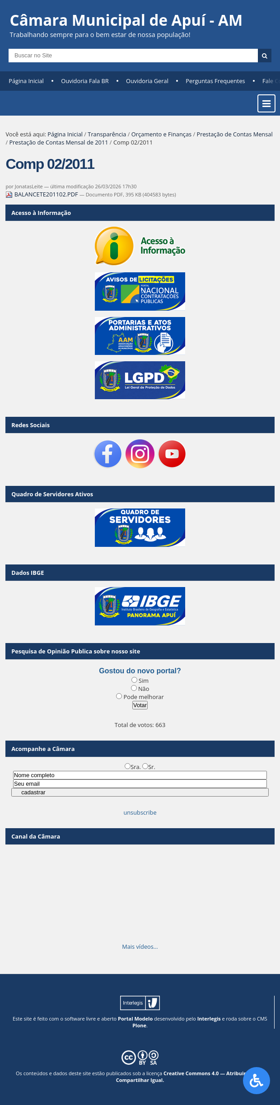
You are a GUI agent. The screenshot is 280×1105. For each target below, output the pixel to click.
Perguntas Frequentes (215, 81)
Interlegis (209, 1018)
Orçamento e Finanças (161, 134)
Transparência (107, 134)
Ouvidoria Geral (147, 81)
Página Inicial (26, 81)
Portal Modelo (135, 1018)
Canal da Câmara (35, 836)
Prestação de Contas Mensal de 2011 (58, 142)
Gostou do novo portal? (140, 671)
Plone (139, 1025)
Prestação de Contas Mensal (234, 134)
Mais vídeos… (140, 946)
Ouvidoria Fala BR (84, 81)
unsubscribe (139, 812)
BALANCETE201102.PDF (42, 194)
